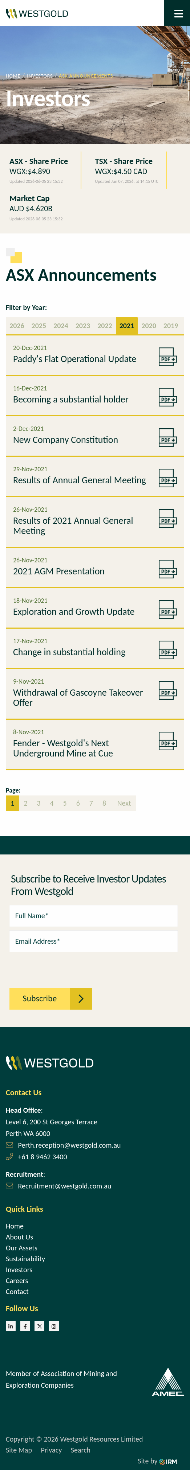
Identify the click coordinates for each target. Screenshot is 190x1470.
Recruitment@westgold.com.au (65, 1186)
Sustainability (25, 1258)
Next (123, 803)
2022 (104, 325)
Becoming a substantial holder (71, 399)
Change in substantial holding (69, 652)
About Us (19, 1237)
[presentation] (49, 966)
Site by (157, 1461)
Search (80, 1450)
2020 (148, 325)
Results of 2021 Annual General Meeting (73, 525)
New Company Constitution (65, 439)
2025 (39, 325)
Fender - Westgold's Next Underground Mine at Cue (63, 748)
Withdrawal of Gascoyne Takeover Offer (78, 697)
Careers (17, 1280)
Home (15, 1226)
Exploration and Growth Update (74, 611)
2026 (16, 325)
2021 (127, 325)
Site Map (19, 1450)
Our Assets (21, 1247)
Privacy (51, 1450)
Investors (19, 1269)
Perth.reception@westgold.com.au (69, 1145)
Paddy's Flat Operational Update (74, 359)
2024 (60, 325)
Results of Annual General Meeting (79, 480)
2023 (83, 325)
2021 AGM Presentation (59, 571)
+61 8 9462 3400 (42, 1156)
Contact (17, 1291)
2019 (170, 325)
